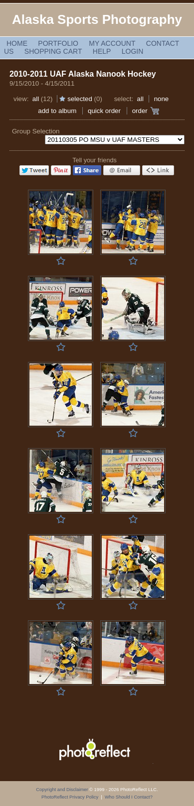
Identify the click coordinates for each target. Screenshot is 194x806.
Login (133, 51)
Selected (79, 99)
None (161, 99)
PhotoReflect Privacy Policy (69, 797)
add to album (57, 111)
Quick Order (104, 111)
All (35, 99)
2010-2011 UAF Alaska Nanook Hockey (82, 74)
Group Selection (36, 131)
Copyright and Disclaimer (62, 789)
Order (140, 111)
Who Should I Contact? (129, 797)
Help (102, 51)
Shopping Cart (53, 51)
